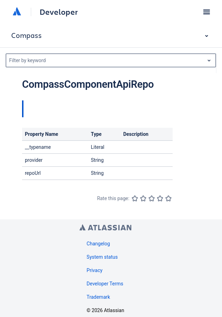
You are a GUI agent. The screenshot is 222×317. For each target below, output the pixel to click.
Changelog (98, 243)
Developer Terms (104, 283)
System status (102, 257)
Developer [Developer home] (59, 11)
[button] (206, 12)
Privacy (94, 270)
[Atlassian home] (16, 12)
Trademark (98, 297)
